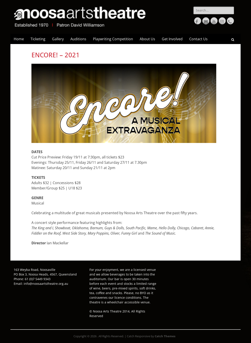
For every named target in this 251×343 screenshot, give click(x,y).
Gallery (58, 39)
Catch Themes (165, 336)
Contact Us (198, 39)
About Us (147, 39)
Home (19, 39)
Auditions (78, 39)
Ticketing (38, 39)
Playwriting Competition (113, 39)
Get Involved (172, 39)
